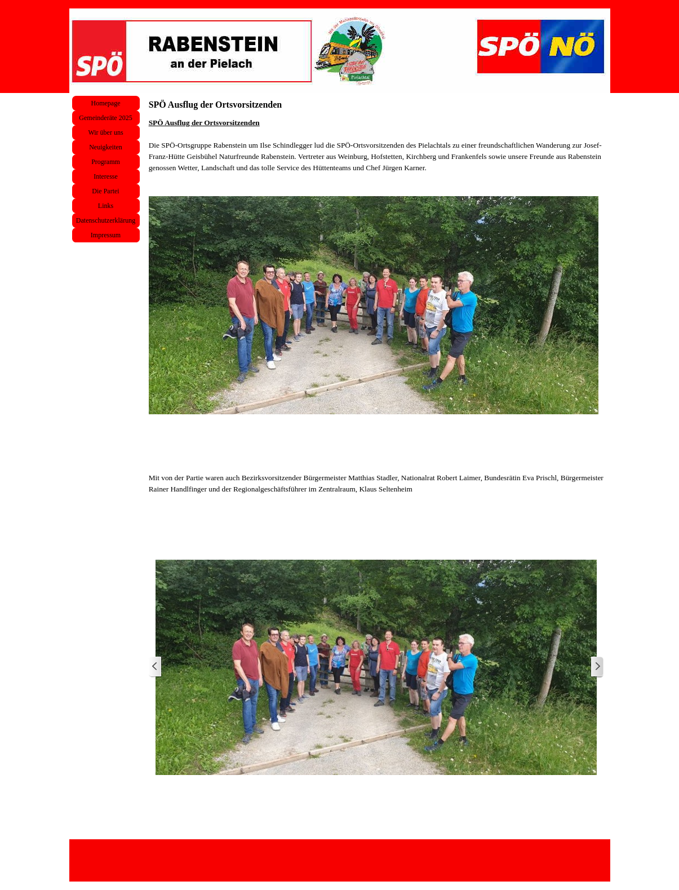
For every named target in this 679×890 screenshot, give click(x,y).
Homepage (106, 103)
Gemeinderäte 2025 (105, 118)
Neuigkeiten (105, 147)
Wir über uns (105, 132)
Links (105, 206)
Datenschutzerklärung (105, 220)
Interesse (106, 176)
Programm (105, 162)
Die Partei (105, 191)
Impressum (106, 235)
